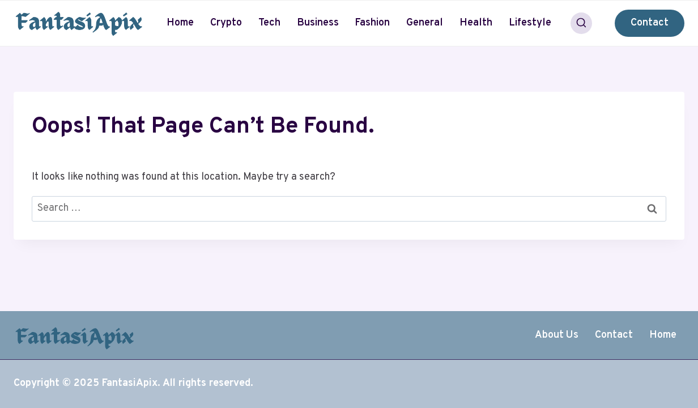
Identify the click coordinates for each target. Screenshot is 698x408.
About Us (556, 335)
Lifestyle (530, 22)
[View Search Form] (581, 23)
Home (180, 22)
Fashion (372, 22)
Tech (269, 22)
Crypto (226, 22)
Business (318, 22)
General (424, 22)
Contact (650, 22)
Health (475, 22)
